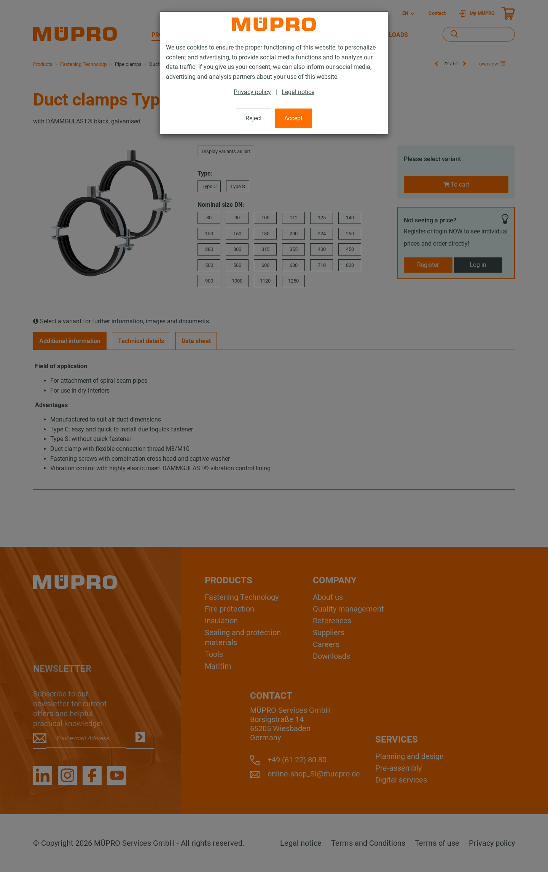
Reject (253, 118)
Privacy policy (252, 92)
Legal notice (298, 92)
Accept (293, 118)
